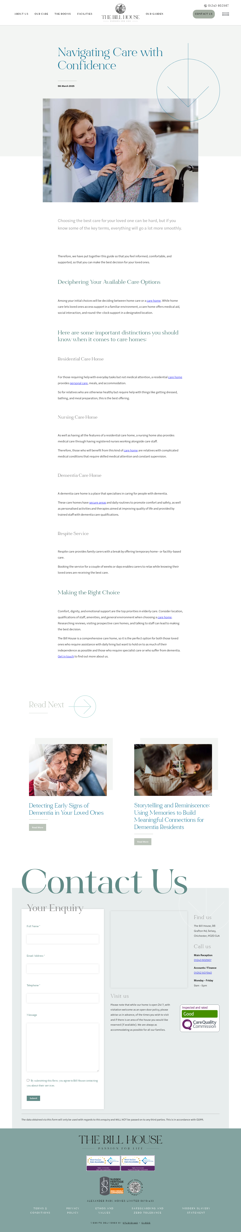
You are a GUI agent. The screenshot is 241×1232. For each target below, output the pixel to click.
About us (21, 14)
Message (32, 1015)
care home (154, 300)
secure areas (97, 502)
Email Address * (36, 955)
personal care (79, 383)
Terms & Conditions (40, 1210)
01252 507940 (203, 972)
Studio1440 (130, 1223)
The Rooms (63, 14)
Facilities (84, 14)
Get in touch (66, 656)
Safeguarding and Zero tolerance (148, 1210)
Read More (37, 827)
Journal (179, 14)
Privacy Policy (73, 1210)
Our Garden (154, 14)
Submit (33, 1098)
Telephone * (33, 985)
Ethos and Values (104, 1210)
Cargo (146, 1223)
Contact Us (204, 14)
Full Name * (33, 926)
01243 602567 (216, 6)
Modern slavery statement (196, 1210)
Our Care (41, 14)
